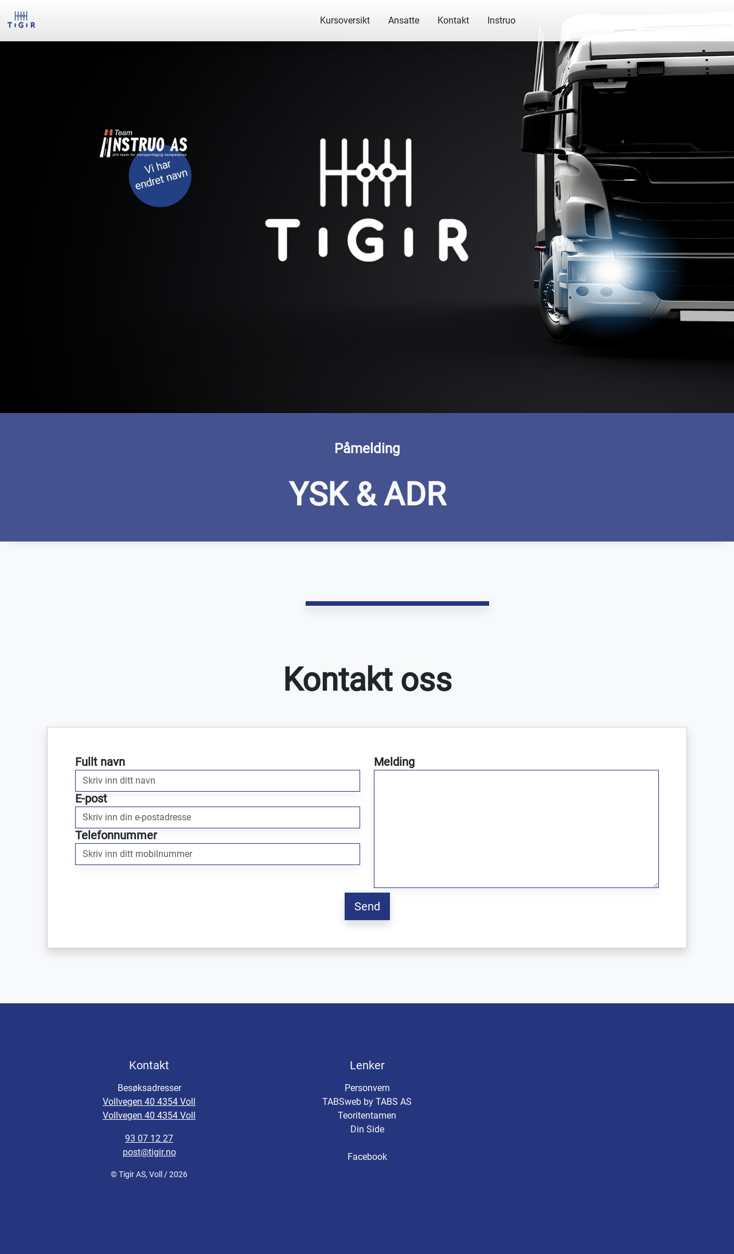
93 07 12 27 (149, 1138)
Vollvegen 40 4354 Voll (149, 1101)
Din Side (367, 1129)
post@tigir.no (149, 1152)
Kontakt (453, 20)
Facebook (367, 1156)
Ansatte (403, 20)
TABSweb (341, 1101)
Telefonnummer (116, 835)
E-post (91, 798)
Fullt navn (100, 762)
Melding (394, 762)
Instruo (501, 20)
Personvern (367, 1087)
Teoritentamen (367, 1115)
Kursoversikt (345, 20)
